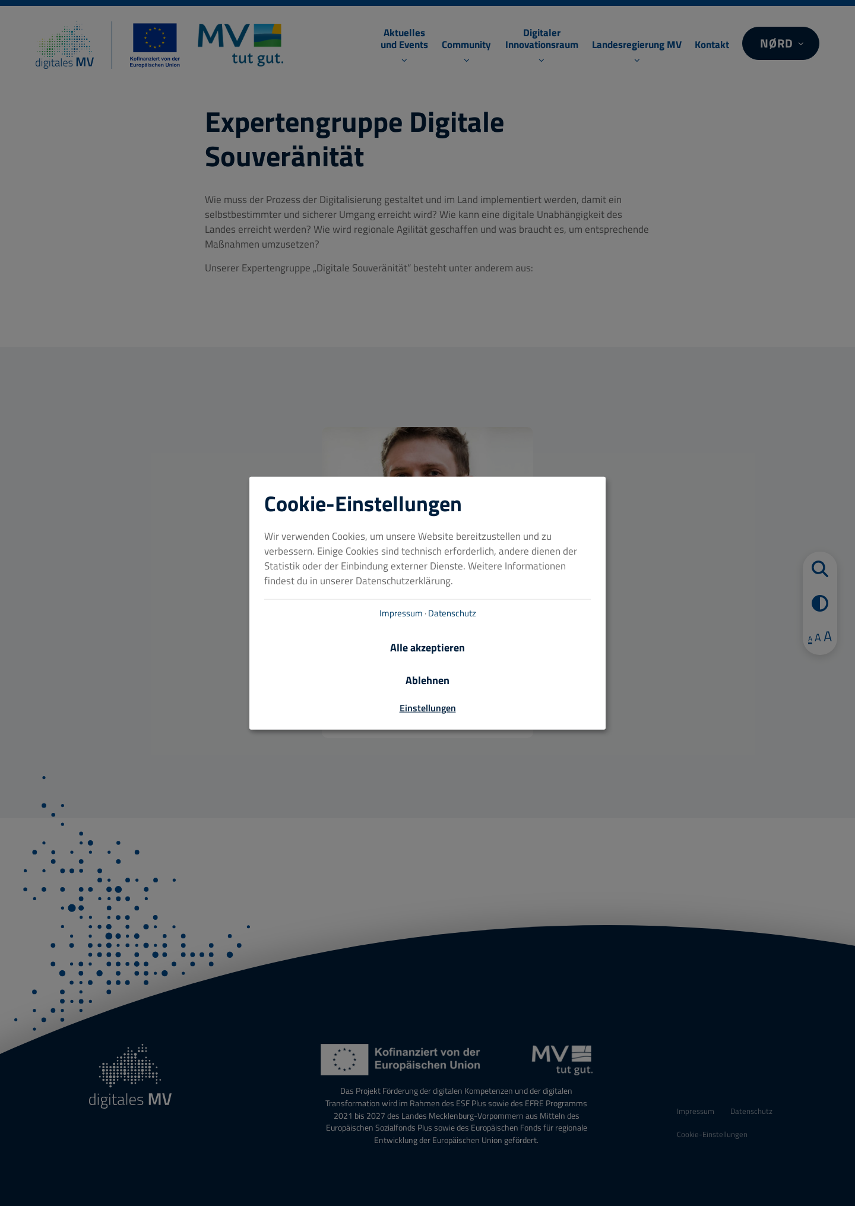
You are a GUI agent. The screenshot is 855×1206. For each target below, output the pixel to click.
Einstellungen (428, 708)
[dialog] (427, 603)
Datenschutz (452, 613)
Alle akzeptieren (427, 648)
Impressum (401, 613)
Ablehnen (427, 680)
